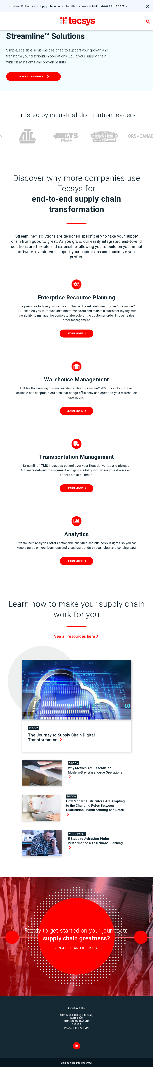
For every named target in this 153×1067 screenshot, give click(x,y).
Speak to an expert (31, 76)
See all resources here (76, 636)
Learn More (75, 333)
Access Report (113, 6)
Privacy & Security (75, 1062)
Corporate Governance (49, 1062)
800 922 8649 (81, 1020)
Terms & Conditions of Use (102, 1062)
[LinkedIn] (76, 1038)
